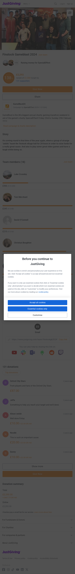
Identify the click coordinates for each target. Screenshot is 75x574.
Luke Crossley (20, 174)
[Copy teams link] (32, 353)
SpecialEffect (29, 107)
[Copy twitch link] (60, 353)
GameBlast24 (19, 104)
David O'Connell (21, 220)
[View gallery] (70, 13)
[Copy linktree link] (42, 353)
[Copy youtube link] (14, 353)
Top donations (11, 372)
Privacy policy (20, 558)
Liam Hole (18, 265)
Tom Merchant (20, 197)
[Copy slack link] (23, 353)
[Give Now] (11, 63)
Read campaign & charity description (19, 126)
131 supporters (23, 81)
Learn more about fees (43, 512)
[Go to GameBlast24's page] (7, 107)
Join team (42, 55)
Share (37, 96)
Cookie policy (33, 558)
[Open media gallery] (37, 29)
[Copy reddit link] (51, 353)
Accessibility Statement (49, 558)
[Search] (56, 3)
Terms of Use (7, 558)
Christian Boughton (22, 243)
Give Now (37, 89)
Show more (37, 284)
